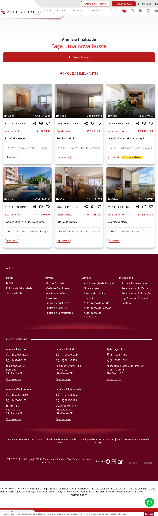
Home (47, 10)
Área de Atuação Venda (135, 288)
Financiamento (92, 288)
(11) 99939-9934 (67, 355)
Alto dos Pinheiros (138, 488)
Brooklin (110, 491)
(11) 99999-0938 (17, 355)
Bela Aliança (29, 491)
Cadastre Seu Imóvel (58, 288)
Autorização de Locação (97, 308)
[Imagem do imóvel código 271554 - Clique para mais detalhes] (79, 184)
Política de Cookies (118, 514)
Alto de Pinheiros (100, 488)
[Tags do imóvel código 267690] (27, 199)
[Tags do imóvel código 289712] (130, 199)
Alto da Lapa (84, 488)
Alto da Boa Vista (67, 488)
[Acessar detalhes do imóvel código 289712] (130, 239)
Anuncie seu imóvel (95, 4)
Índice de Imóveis (56, 308)
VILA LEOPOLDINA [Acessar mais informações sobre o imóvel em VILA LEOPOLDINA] (15, 123)
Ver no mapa (13, 379)
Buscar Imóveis (123, 4)
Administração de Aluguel (99, 283)
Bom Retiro (73, 491)
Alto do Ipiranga (119, 488)
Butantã (139, 491)
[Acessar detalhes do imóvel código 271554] (79, 239)
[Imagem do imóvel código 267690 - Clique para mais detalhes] (27, 184)
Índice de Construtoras (59, 313)
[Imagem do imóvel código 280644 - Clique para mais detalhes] (79, 101)
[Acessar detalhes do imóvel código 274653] (130, 155)
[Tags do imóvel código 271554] (79, 199)
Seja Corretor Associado (135, 298)
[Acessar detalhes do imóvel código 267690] (27, 239)
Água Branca (50, 488)
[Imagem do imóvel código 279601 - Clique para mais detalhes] (27, 101)
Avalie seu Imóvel (56, 293)
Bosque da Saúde (89, 491)
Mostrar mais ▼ (79, 494)
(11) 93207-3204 (17, 394)
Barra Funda (15, 491)
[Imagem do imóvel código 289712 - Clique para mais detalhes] (130, 184)
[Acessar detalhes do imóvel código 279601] (27, 155)
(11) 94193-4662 (67, 394)
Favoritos (51, 298)
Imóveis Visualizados (58, 303)
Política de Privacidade (19, 288)
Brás (102, 491)
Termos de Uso (14, 293)
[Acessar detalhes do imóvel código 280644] (79, 155)
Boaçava (61, 491)
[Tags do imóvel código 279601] (27, 116)
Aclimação (37, 488)
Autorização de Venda (96, 303)
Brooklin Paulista (124, 491)
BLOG (114, 10)
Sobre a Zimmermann (134, 283)
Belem (52, 491)
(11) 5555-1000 (117, 355)
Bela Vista (42, 491)
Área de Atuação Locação (136, 293)
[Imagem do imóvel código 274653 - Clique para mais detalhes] (130, 101)
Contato (126, 303)
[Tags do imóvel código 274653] (130, 116)
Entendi (149, 513)
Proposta (89, 298)
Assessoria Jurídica (94, 293)
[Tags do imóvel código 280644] (79, 116)
